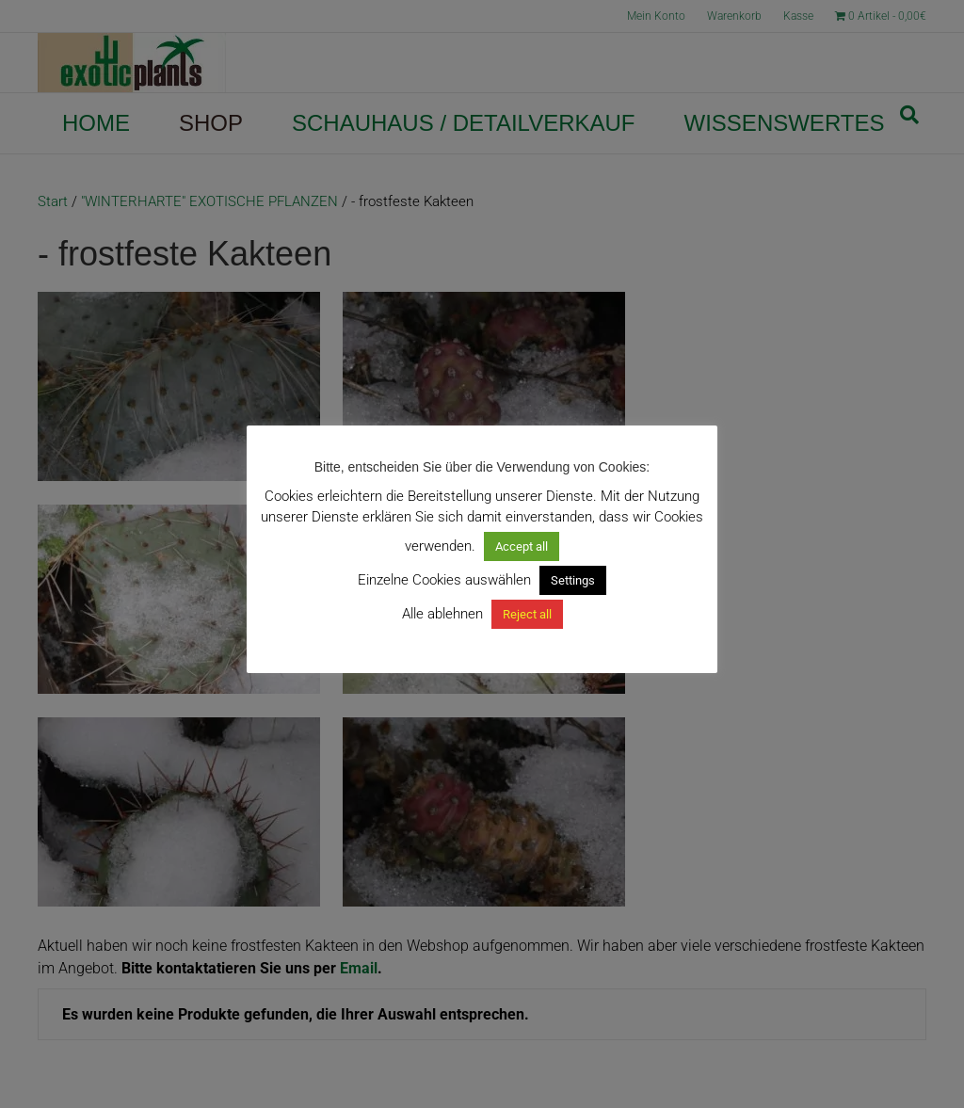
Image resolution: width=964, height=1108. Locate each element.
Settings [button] (573, 580)
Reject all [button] (527, 614)
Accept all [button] (521, 546)
